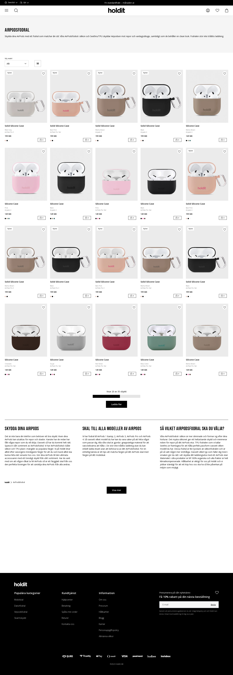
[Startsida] (7, 482)
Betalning (66, 605)
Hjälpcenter (67, 599)
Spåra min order (69, 611)
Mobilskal (18, 599)
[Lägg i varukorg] (42, 140)
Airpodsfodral (20, 611)
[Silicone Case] (207, 96)
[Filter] (37, 63)
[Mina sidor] (208, 10)
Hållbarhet (104, 611)
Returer (65, 618)
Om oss (102, 599)
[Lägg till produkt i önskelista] (43, 73)
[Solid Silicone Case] (26, 96)
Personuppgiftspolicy (109, 630)
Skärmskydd (20, 618)
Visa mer (116, 490)
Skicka (213, 604)
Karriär (102, 624)
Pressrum (103, 605)
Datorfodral (19, 605)
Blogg (101, 618)
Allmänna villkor (106, 636)
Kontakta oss (68, 624)
